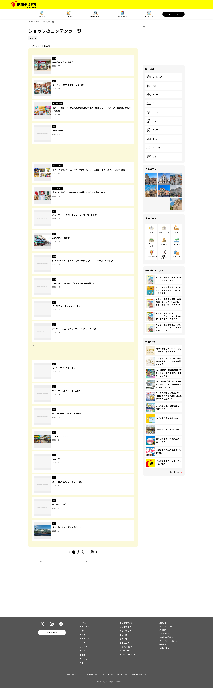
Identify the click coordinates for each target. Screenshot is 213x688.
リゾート (153, 121)
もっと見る (175, 471)
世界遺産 (164, 244)
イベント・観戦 (151, 245)
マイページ (173, 14)
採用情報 (162, 644)
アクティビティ (151, 256)
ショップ (176, 256)
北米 (151, 85)
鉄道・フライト (164, 257)
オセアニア (154, 103)
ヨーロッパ (154, 77)
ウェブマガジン (68, 16)
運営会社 (162, 623)
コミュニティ (149, 16)
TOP (30, 22)
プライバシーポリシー (167, 626)
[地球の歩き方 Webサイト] (23, 4)
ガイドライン (164, 634)
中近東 (152, 139)
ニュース (123, 635)
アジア (152, 130)
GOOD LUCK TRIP (127, 654)
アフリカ (153, 148)
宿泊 (176, 232)
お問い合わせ (164, 648)
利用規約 (162, 630)
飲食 (151, 232)
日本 (151, 156)
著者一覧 (123, 639)
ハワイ (152, 112)
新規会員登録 (127, 647)
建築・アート (164, 232)
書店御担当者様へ (166, 637)
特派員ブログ (95, 16)
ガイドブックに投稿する (168, 641)
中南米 (152, 94)
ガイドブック (122, 16)
